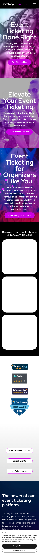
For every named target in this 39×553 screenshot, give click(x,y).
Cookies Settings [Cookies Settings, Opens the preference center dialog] (19, 550)
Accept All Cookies (19, 546)
